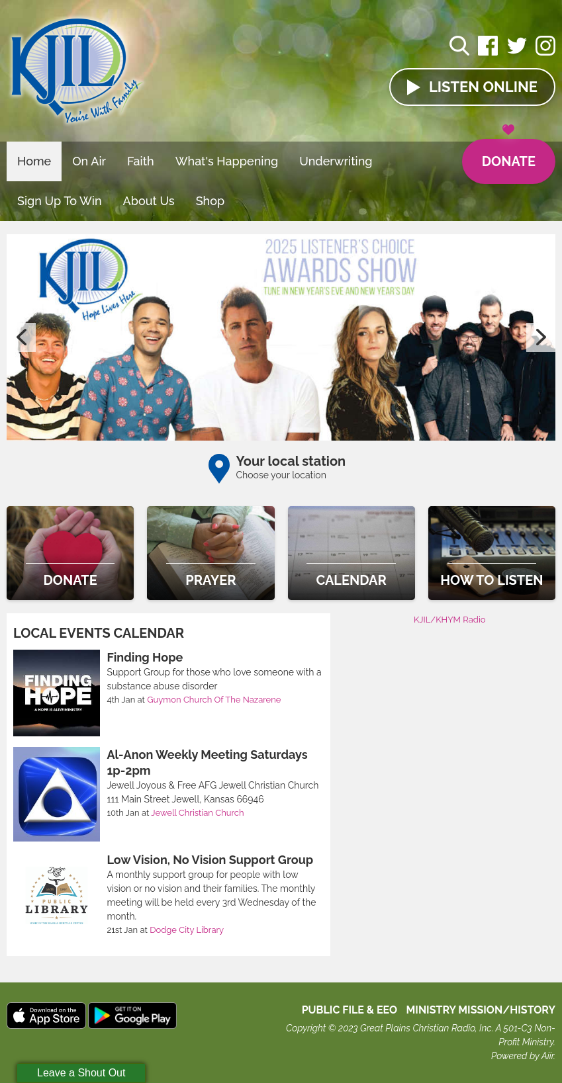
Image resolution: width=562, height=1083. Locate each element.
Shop (210, 201)
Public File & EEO (350, 1010)
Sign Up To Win (59, 201)
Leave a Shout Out (81, 1072)
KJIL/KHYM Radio (450, 620)
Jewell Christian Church (197, 813)
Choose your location (281, 475)
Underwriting (335, 161)
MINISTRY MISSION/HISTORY (480, 1010)
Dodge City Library (187, 930)
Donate (509, 154)
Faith (140, 161)
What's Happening (227, 161)
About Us (149, 201)
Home (34, 161)
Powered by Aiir (522, 1056)
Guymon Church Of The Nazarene (214, 700)
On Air (89, 161)
